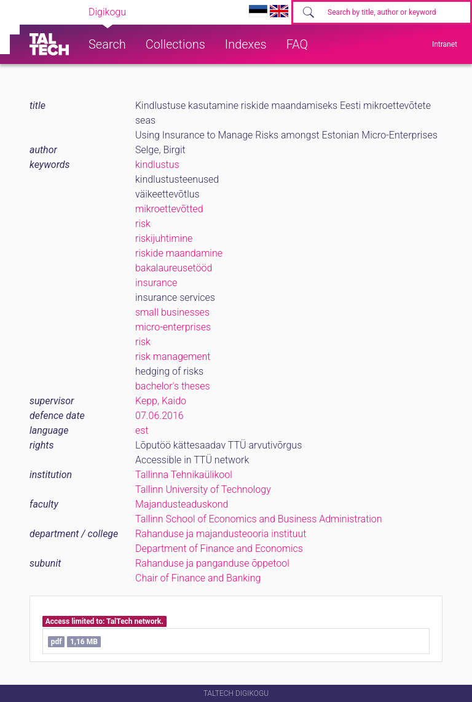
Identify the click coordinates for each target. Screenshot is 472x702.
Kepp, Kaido (160, 401)
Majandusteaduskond (181, 504)
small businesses (172, 312)
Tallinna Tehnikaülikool (183, 475)
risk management (173, 356)
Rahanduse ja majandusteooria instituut (220, 534)
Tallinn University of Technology (203, 489)
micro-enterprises (173, 327)
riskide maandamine (178, 253)
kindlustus (157, 164)
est (142, 430)
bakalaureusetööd (173, 268)
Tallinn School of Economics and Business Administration (258, 519)
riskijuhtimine (163, 238)
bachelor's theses (172, 386)
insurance (156, 283)
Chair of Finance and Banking (198, 578)
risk (143, 223)
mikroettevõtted (169, 209)
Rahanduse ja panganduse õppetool (212, 563)
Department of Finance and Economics (219, 548)
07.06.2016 (159, 415)
